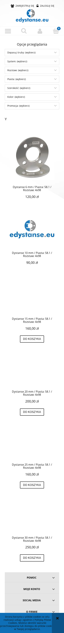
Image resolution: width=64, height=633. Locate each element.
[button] (8, 31)
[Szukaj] (24, 31)
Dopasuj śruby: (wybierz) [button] (21, 52)
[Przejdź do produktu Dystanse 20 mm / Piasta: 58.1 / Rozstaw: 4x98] (32, 372)
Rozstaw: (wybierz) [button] (17, 70)
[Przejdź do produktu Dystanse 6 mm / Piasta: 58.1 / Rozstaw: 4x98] (32, 157)
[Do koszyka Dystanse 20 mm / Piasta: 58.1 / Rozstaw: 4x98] (32, 412)
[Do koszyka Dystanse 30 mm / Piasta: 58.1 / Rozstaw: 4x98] (32, 558)
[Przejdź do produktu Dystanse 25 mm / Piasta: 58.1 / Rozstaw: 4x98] (32, 444)
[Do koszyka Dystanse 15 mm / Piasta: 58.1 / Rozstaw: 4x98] (32, 339)
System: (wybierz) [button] (17, 61)
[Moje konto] (40, 31)
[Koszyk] (56, 31)
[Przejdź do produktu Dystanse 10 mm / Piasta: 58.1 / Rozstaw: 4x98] (32, 233)
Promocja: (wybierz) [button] (18, 105)
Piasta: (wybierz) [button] (16, 79)
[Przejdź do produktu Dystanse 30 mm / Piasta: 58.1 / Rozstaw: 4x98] (32, 517)
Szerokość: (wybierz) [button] (18, 88)
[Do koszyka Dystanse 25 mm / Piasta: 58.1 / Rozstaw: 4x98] (32, 485)
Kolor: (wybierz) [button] (16, 96)
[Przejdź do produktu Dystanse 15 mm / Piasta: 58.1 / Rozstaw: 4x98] (32, 299)
